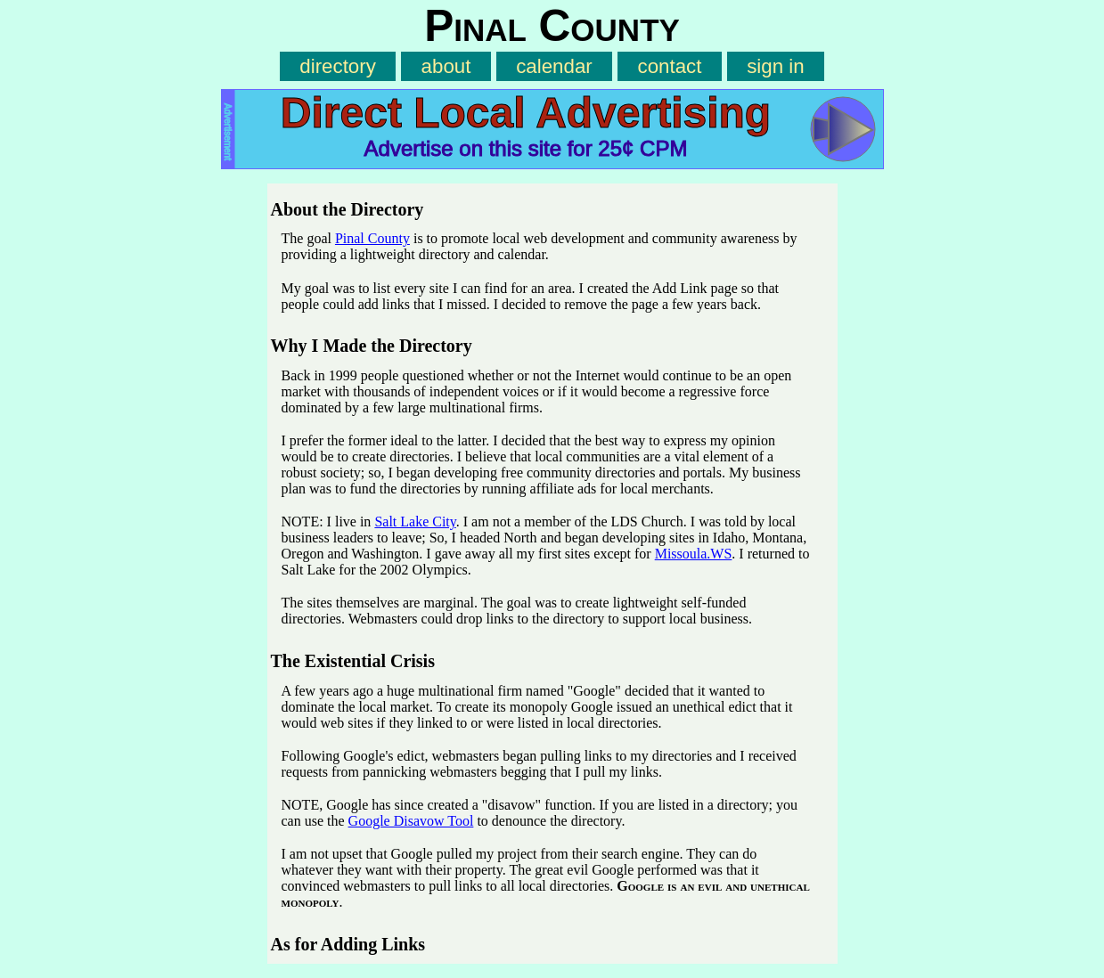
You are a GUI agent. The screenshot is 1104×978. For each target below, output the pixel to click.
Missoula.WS (693, 553)
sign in (775, 66)
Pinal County (372, 238)
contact (670, 66)
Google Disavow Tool (411, 820)
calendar (554, 66)
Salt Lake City (414, 521)
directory (337, 66)
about (446, 66)
